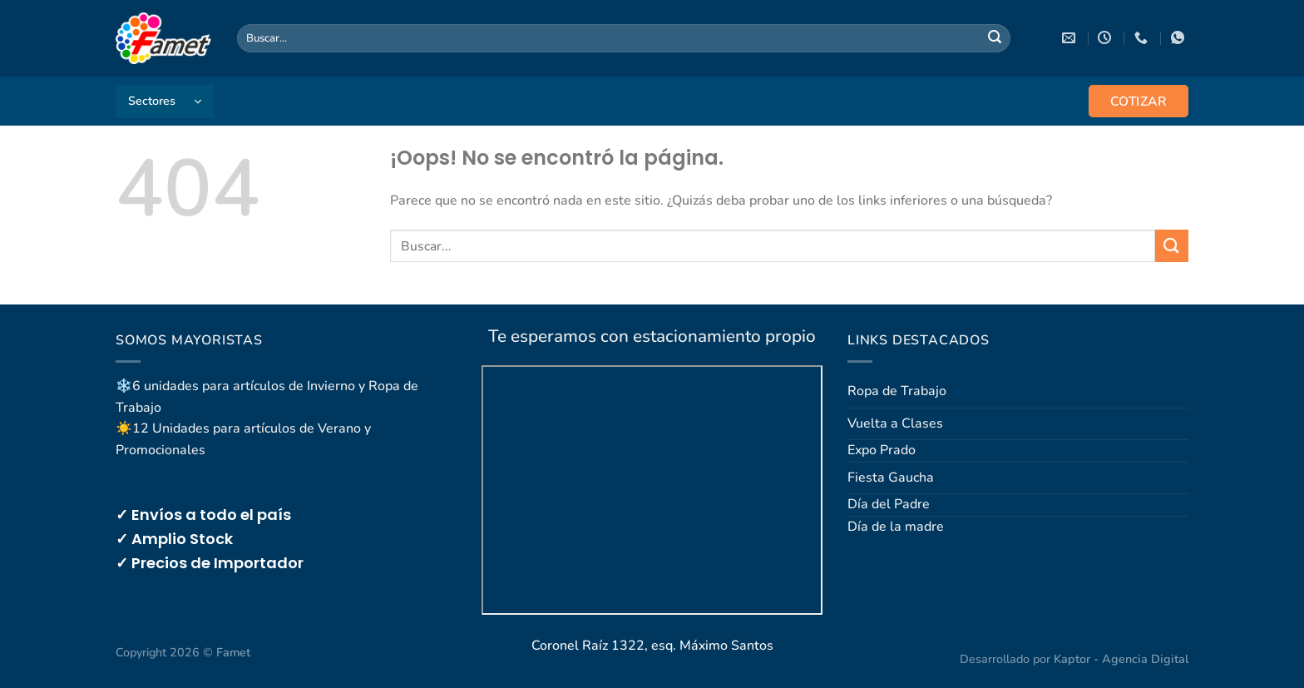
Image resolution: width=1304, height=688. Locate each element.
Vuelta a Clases (895, 423)
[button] (165, 101)
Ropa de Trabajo (896, 391)
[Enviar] (994, 38)
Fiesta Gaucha (890, 477)
